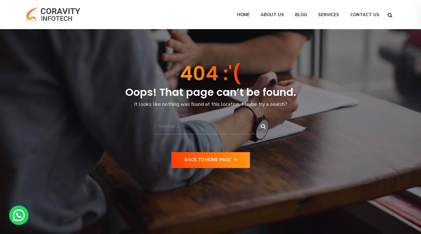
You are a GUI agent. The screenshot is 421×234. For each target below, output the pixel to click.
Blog (301, 15)
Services (328, 15)
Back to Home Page (211, 160)
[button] (19, 215)
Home (243, 15)
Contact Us (364, 15)
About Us (272, 15)
